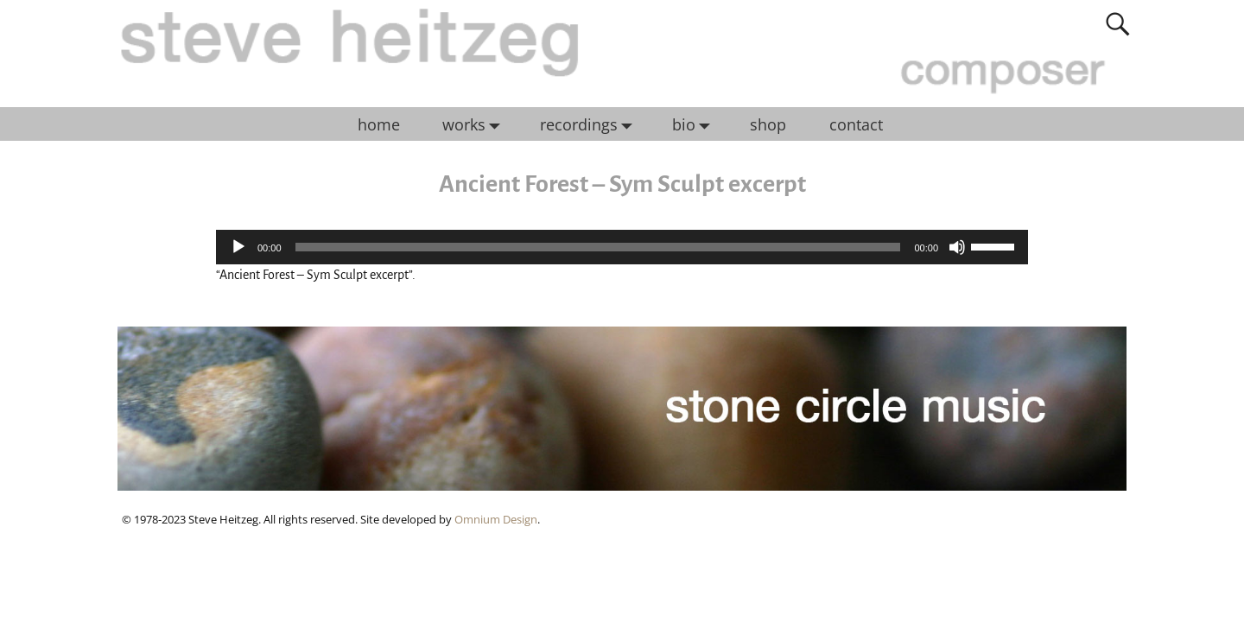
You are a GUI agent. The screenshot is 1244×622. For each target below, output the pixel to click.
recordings (590, 124)
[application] (622, 247)
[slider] (598, 247)
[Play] (238, 247)
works (475, 124)
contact (856, 124)
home (379, 124)
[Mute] (957, 247)
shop (768, 124)
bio (695, 124)
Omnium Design (495, 519)
